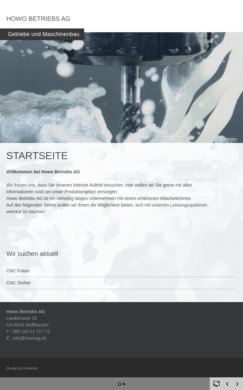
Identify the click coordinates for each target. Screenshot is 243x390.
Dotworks (30, 368)
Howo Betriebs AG (38, 18)
